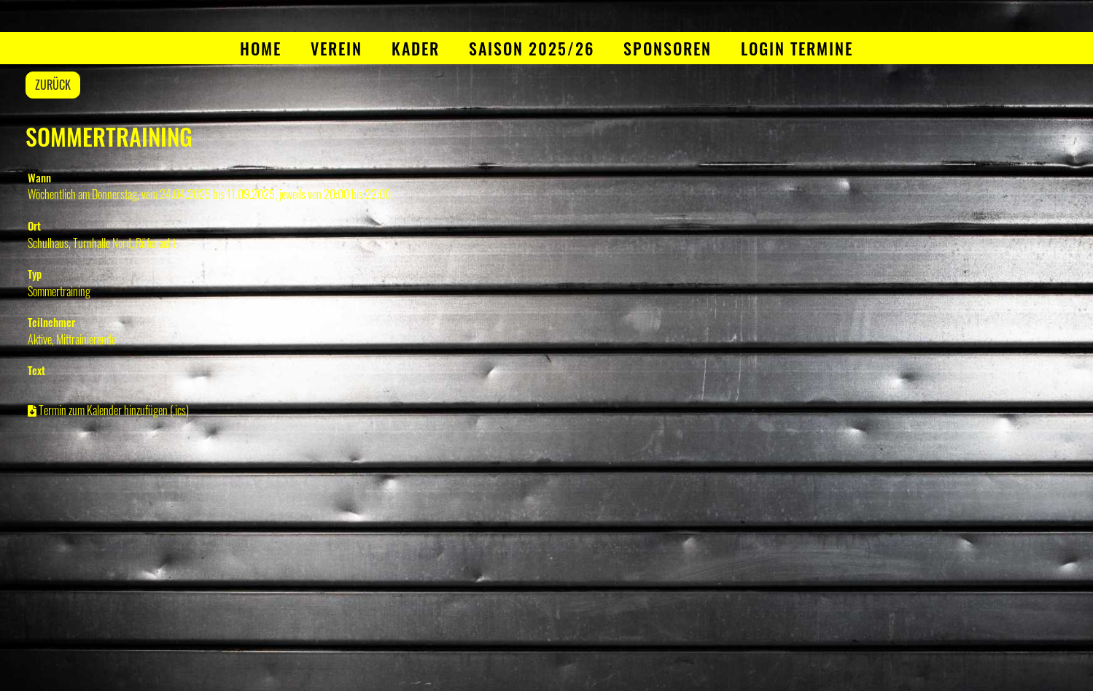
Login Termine (797, 48)
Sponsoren (667, 48)
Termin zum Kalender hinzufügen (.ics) (114, 410)
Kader (416, 48)
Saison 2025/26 (531, 48)
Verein (336, 48)
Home (260, 48)
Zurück (53, 84)
